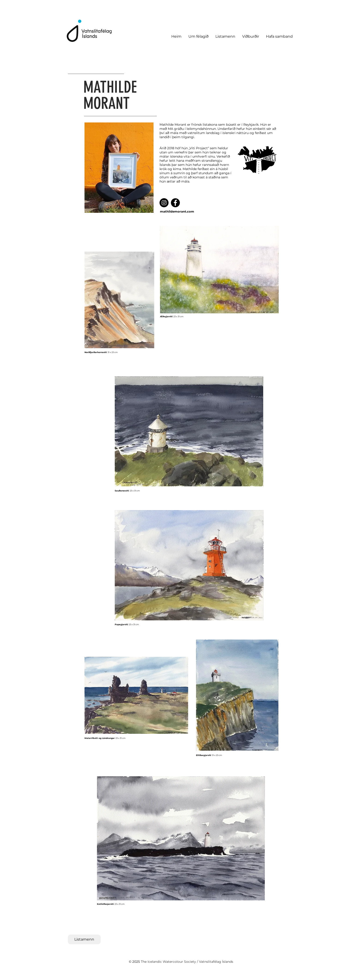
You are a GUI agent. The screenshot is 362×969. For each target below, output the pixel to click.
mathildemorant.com (177, 211)
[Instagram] (164, 202)
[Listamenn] (84, 939)
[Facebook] (175, 202)
